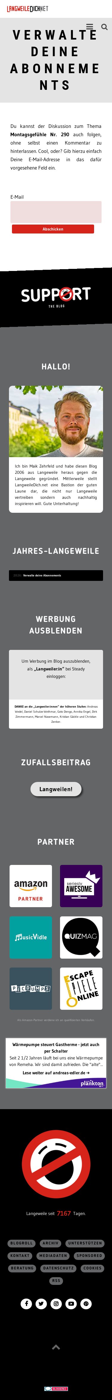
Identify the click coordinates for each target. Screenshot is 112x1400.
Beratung (22, 1268)
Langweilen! (56, 789)
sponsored (89, 1256)
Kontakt (20, 1256)
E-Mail (17, 197)
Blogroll (21, 1243)
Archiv (51, 1243)
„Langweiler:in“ (49, 669)
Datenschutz (58, 1268)
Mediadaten (53, 1256)
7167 (64, 1213)
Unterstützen (85, 1243)
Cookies (93, 1268)
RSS (56, 1281)
